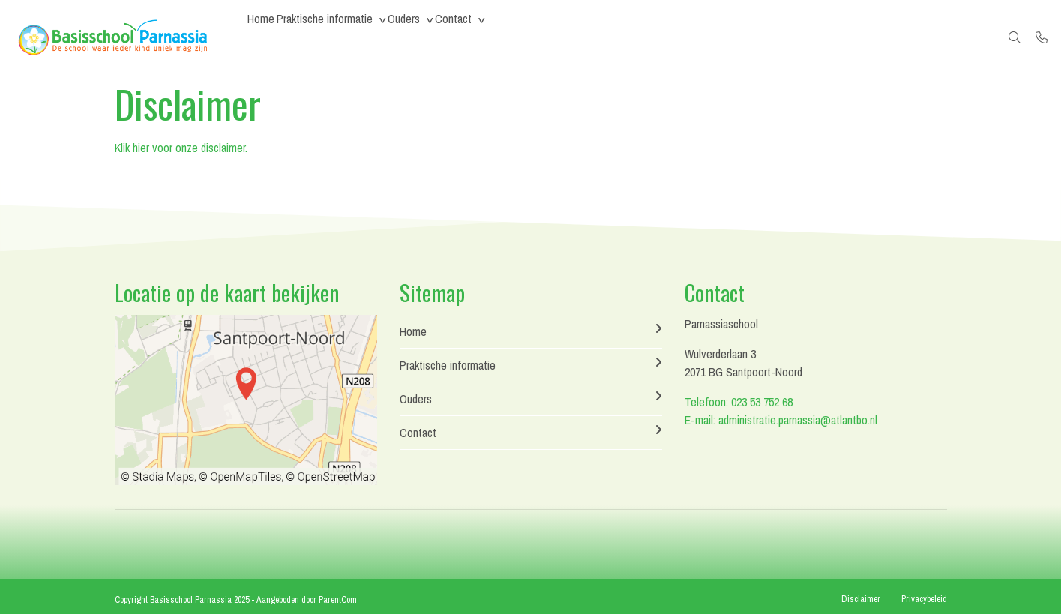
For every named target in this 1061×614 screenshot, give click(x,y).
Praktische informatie (344, 37)
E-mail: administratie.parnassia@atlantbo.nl (781, 420)
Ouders (437, 37)
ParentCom (338, 600)
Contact (499, 37)
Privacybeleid (924, 599)
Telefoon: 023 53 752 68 (739, 402)
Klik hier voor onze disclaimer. (181, 147)
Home (267, 37)
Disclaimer (860, 599)
